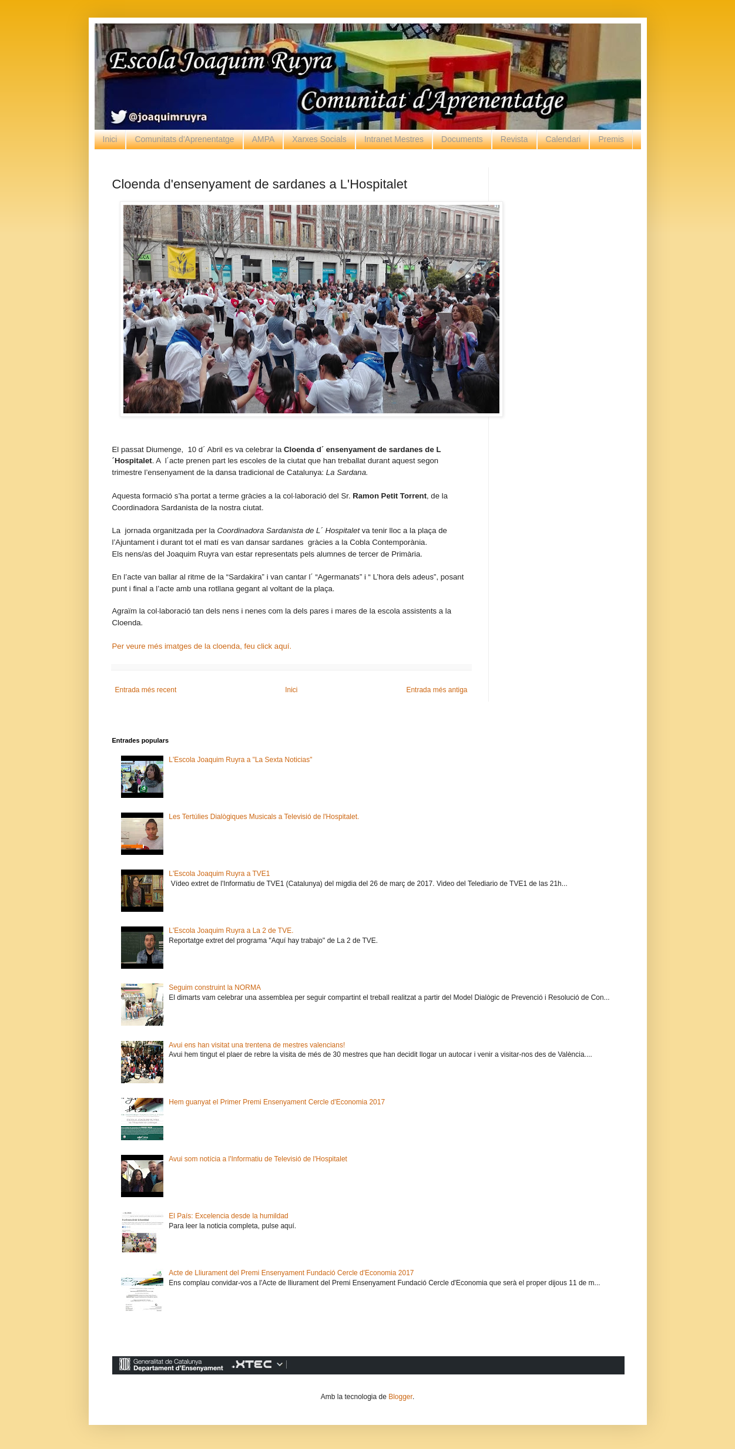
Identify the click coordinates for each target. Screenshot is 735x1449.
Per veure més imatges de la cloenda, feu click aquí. (202, 646)
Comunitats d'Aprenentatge (184, 139)
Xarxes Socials (319, 139)
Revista (514, 139)
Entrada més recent (146, 690)
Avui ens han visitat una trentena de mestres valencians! (257, 1045)
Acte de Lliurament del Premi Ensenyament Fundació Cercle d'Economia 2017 (291, 1273)
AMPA (263, 139)
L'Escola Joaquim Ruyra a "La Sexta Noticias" (240, 760)
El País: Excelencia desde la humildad (228, 1216)
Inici (110, 139)
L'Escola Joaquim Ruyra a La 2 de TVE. (231, 930)
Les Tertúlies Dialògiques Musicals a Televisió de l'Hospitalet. (264, 817)
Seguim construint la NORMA (215, 987)
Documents (462, 139)
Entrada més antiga (436, 690)
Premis (611, 139)
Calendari (563, 139)
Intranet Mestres (394, 139)
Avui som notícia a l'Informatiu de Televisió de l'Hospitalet (258, 1159)
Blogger (400, 1397)
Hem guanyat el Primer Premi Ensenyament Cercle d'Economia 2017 (277, 1102)
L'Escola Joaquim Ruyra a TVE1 (219, 874)
